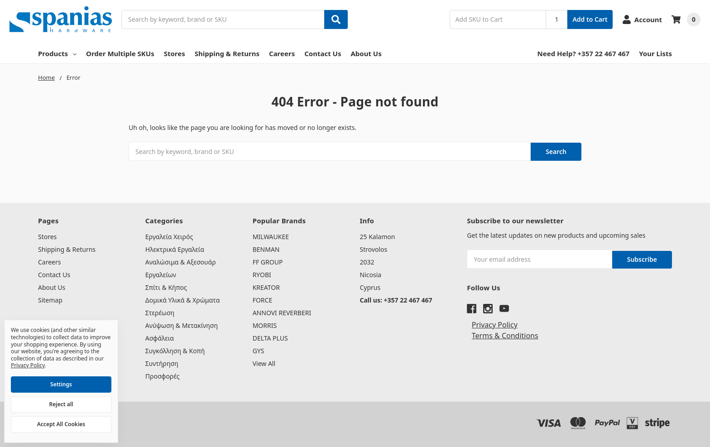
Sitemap (50, 299)
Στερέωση (159, 312)
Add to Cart (589, 19)
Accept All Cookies (61, 424)
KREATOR (266, 287)
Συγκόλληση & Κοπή (175, 350)
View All (264, 363)
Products (57, 53)
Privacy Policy (495, 323)
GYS (258, 350)
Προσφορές (162, 375)
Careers (282, 53)
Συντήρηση (161, 363)
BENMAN (266, 249)
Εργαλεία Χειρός (169, 236)
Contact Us (322, 53)
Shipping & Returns (227, 53)
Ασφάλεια (159, 337)
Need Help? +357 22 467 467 (583, 53)
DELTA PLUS (270, 337)
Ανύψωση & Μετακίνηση (181, 325)
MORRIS (265, 325)
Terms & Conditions (505, 334)
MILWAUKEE (271, 236)
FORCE (263, 299)
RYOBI (262, 274)
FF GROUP (268, 261)
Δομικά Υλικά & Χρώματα (182, 299)
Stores (174, 53)
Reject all (61, 404)
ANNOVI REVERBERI (282, 312)
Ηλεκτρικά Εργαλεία (174, 249)
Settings (61, 384)
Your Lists (655, 53)
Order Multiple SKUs (120, 53)
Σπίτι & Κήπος (166, 287)
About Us (365, 53)
